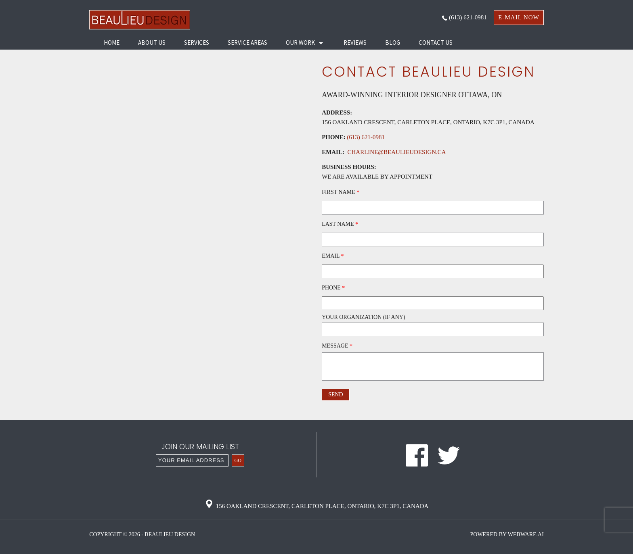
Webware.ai (526, 534)
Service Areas (247, 42)
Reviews (355, 42)
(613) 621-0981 (464, 17)
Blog (392, 42)
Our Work (300, 42)
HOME (111, 42)
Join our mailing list (200, 447)
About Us (152, 42)
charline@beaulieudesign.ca (395, 152)
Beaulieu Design (170, 534)
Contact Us (436, 42)
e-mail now (518, 17)
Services (196, 42)
